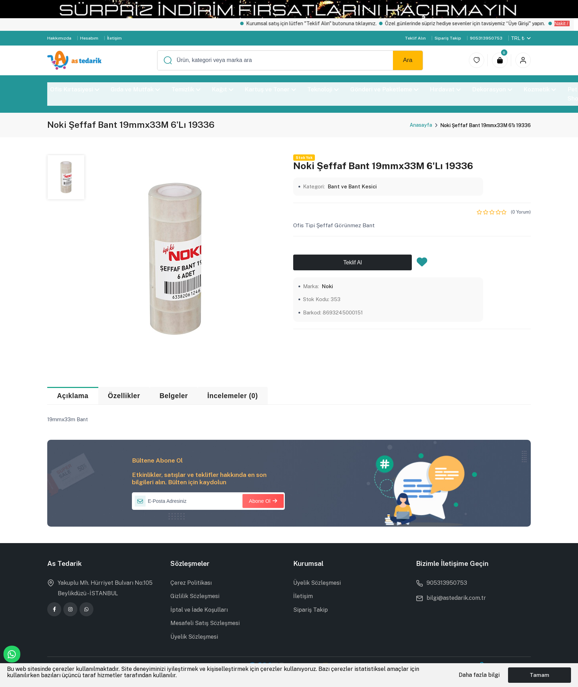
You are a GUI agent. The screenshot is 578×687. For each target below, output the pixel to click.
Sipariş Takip (448, 38)
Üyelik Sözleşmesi (194, 636)
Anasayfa (421, 125)
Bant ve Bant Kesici (352, 186)
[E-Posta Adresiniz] (208, 501)
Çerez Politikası (191, 583)
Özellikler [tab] (124, 396)
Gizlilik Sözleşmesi (194, 596)
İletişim (114, 38)
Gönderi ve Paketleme (384, 89)
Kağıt (222, 89)
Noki (327, 286)
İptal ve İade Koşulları (199, 609)
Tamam (539, 675)
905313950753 (486, 38)
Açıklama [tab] (73, 396)
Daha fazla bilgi (479, 675)
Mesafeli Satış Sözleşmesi (205, 623)
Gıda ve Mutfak (135, 89)
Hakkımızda (59, 38)
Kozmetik (540, 89)
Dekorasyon (492, 89)
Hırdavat (445, 89)
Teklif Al (352, 262)
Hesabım (89, 38)
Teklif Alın (415, 38)
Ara (408, 59)
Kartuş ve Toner (270, 89)
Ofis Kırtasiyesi (74, 89)
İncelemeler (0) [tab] (232, 396)
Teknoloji (323, 89)
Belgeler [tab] (174, 396)
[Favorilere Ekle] (422, 264)
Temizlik (185, 89)
